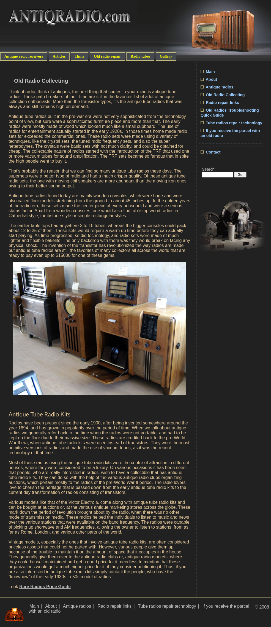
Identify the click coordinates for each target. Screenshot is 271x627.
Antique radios (217, 87)
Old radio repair (107, 56)
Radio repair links (220, 102)
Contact (211, 152)
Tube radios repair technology (231, 123)
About (209, 79)
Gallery (166, 56)
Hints (79, 56)
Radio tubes (140, 56)
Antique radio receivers (23, 56)
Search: (209, 169)
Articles (59, 56)
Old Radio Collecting (223, 95)
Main (208, 71)
